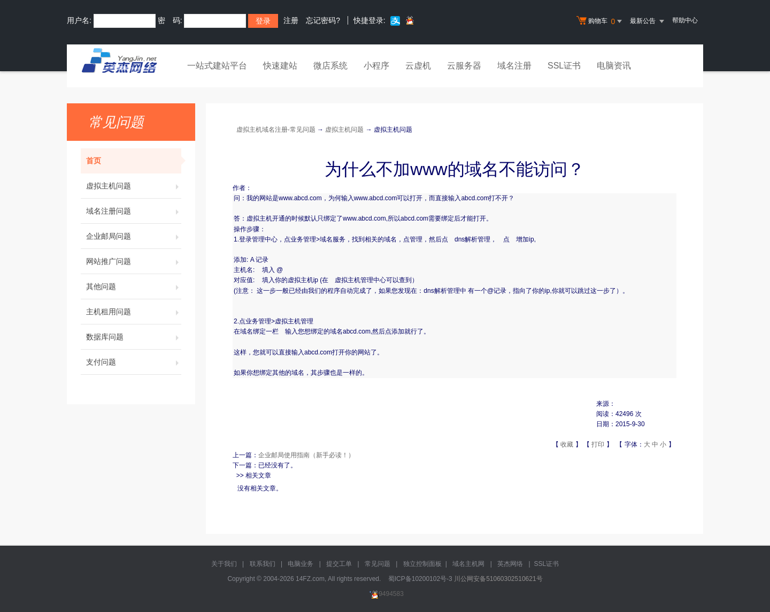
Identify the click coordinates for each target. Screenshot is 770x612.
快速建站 (280, 65)
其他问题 (133, 286)
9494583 (385, 594)
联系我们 (262, 564)
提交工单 (339, 564)
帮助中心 (685, 20)
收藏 (566, 444)
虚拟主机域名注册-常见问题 (275, 129)
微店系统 (330, 65)
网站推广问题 (133, 261)
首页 (133, 160)
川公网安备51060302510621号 (498, 579)
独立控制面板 (422, 564)
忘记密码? (323, 20)
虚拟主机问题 (133, 186)
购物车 (600, 21)
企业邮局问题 (133, 236)
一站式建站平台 (217, 65)
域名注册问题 (133, 211)
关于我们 (224, 564)
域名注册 (514, 65)
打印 (597, 444)
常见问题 (377, 564)
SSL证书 (564, 65)
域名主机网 (468, 564)
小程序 (376, 65)
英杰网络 (510, 564)
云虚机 (418, 65)
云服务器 (464, 65)
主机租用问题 (133, 311)
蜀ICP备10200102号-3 (420, 579)
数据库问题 (133, 337)
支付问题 (133, 362)
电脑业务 (300, 564)
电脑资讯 (614, 65)
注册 (290, 20)
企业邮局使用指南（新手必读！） (306, 455)
